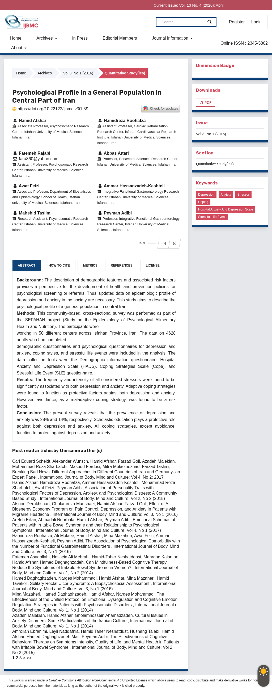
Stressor (243, 194)
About (17, 47)
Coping (203, 202)
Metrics (90, 265)
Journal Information (170, 38)
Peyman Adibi (114, 213)
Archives (45, 38)
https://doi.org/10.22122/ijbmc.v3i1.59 (50, 109)
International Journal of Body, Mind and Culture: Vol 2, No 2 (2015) (102, 498)
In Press (80, 38)
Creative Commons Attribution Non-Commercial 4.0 (85, 680)
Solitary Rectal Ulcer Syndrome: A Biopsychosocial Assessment (90, 583)
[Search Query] (181, 22)
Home (16, 38)
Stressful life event (212, 217)
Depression (206, 194)
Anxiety (226, 194)
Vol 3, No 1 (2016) (78, 73)
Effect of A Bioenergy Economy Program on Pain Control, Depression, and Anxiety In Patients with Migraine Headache (94, 509)
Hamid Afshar (29, 120)
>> (29, 658)
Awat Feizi (25, 186)
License (153, 265)
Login (256, 22)
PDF (207, 102)
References (122, 265)
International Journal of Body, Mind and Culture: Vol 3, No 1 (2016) (115, 514)
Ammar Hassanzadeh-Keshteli (131, 186)
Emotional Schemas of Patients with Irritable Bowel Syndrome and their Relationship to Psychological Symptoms (93, 525)
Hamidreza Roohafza (121, 120)
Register (237, 22)
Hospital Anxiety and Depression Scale (225, 209)
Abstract (26, 265)
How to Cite (59, 265)
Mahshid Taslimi (32, 213)
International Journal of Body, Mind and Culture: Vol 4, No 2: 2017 (102, 477)
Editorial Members (120, 38)
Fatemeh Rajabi (31, 153)
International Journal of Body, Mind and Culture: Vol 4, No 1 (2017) (98, 530)
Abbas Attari (113, 153)
